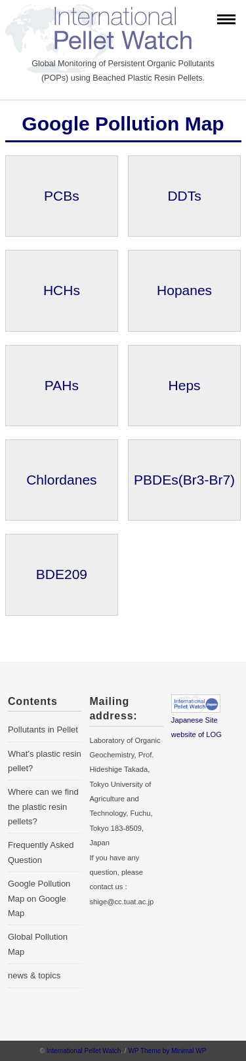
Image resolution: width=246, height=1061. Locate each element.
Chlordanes (61, 479)
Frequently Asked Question (40, 852)
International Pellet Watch (84, 1050)
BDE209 (61, 574)
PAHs (62, 385)
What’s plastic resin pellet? (44, 761)
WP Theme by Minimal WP (167, 1050)
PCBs (61, 195)
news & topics (34, 975)
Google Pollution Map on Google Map (39, 898)
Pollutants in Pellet (43, 729)
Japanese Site (194, 720)
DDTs (184, 195)
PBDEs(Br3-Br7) (184, 479)
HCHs (61, 290)
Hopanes (184, 290)
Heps (185, 385)
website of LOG (196, 734)
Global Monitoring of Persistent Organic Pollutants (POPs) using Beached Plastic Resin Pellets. (123, 71)
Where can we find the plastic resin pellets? (43, 806)
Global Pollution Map (38, 944)
